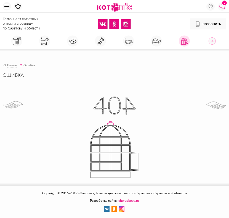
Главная (12, 65)
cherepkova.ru (128, 200)
